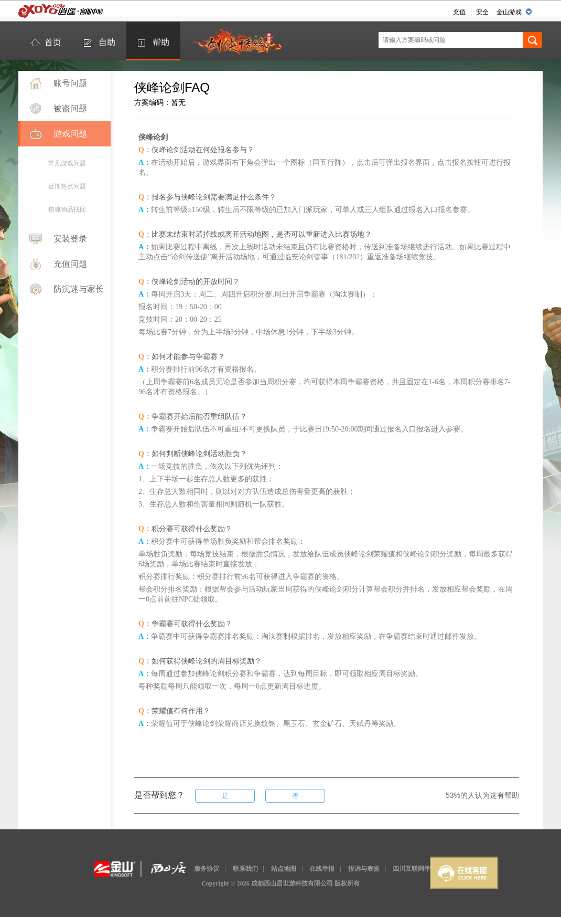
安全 (482, 12)
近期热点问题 (67, 186)
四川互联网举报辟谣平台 (427, 868)
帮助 (161, 42)
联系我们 (245, 868)
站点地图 (283, 868)
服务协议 (206, 868)
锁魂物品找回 (67, 209)
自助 (107, 42)
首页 (53, 42)
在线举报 (322, 868)
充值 (459, 12)
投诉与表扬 (364, 868)
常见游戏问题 (67, 163)
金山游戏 (509, 12)
